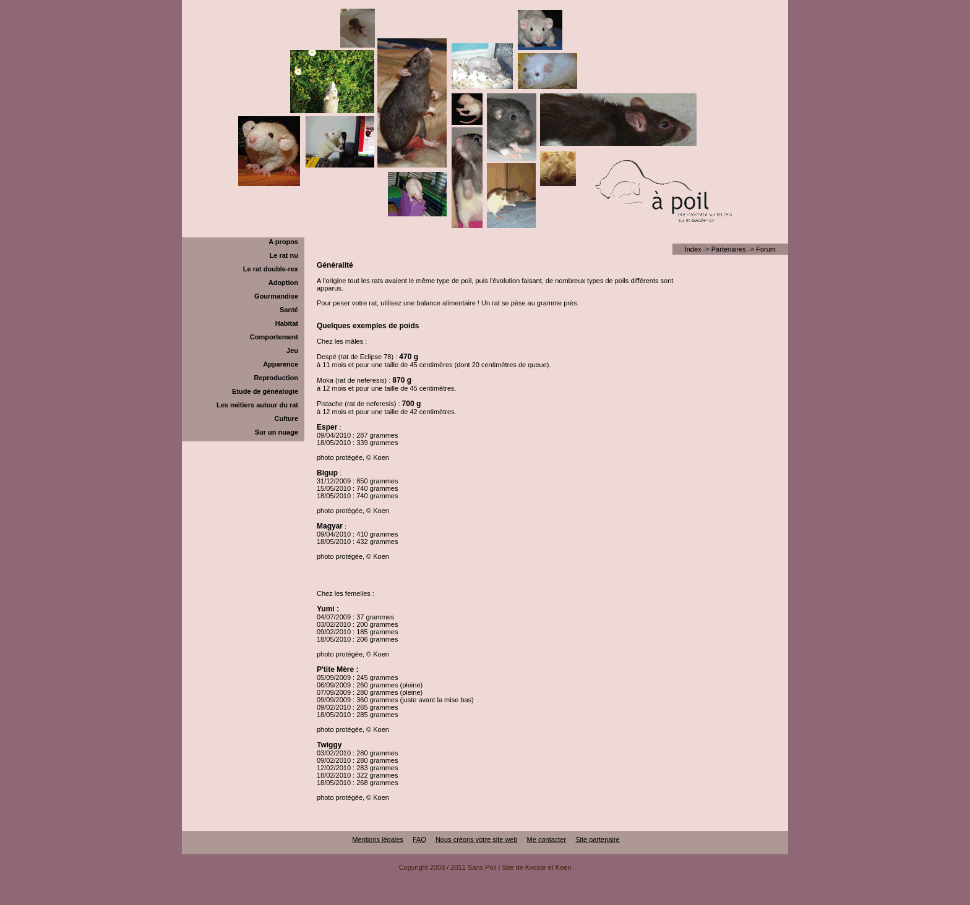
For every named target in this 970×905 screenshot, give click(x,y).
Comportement (274, 337)
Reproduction (276, 377)
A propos (283, 241)
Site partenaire (597, 839)
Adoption (283, 282)
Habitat (286, 323)
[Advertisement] (485, 900)
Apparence (280, 364)
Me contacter (547, 839)
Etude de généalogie (265, 391)
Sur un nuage (276, 432)
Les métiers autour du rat (257, 405)
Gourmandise (276, 296)
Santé (289, 309)
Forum (766, 249)
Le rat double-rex (270, 269)
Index (693, 249)
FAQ (419, 839)
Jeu (292, 350)
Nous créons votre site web (477, 839)
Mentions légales (377, 839)
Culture (287, 418)
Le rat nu (284, 255)
